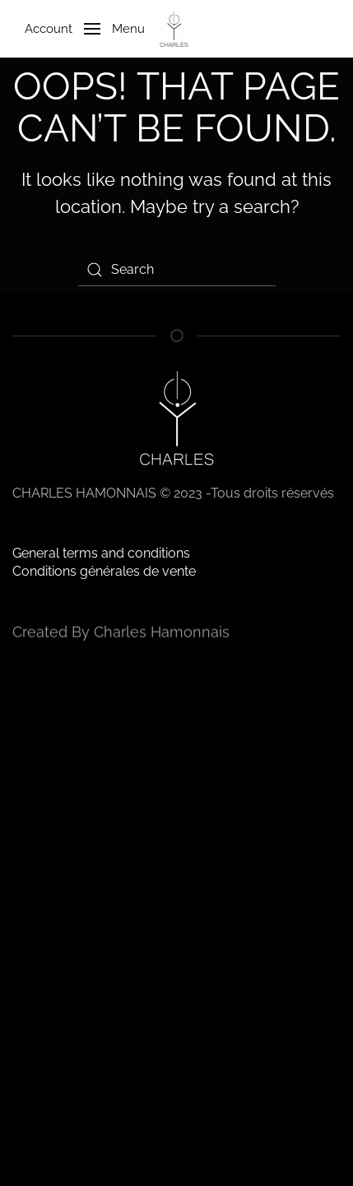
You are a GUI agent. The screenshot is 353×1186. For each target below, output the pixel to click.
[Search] (177, 269)
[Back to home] (176, 29)
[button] (78, 29)
